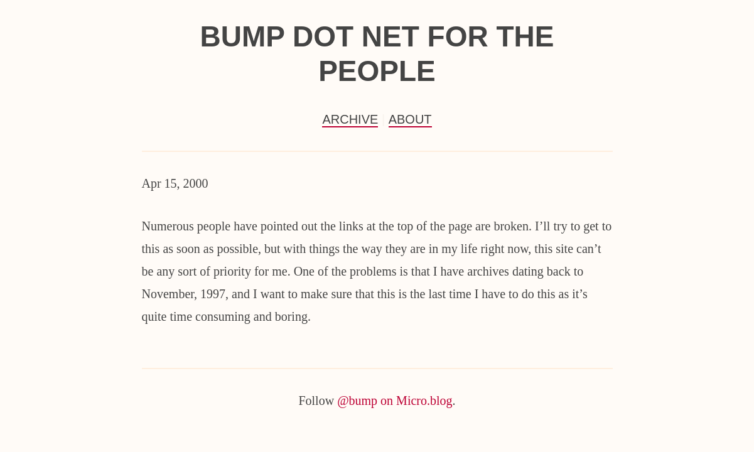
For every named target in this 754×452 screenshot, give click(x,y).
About (410, 119)
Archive (350, 119)
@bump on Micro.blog (394, 400)
